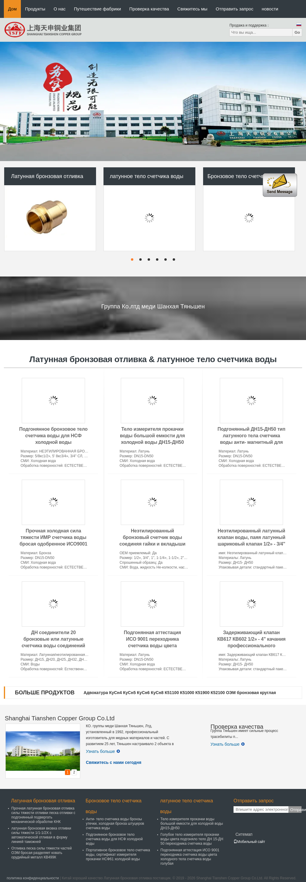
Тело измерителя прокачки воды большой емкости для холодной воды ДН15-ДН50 (152, 436)
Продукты (35, 8)
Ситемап (243, 834)
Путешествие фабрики (97, 8)
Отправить (296, 809)
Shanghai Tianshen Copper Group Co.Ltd (60, 718)
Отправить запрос (234, 8)
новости (270, 8)
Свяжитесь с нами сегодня (113, 762)
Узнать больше (103, 751)
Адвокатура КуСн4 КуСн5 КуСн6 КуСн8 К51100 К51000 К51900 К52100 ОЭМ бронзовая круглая (180, 692)
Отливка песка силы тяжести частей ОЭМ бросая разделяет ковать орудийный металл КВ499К (41, 852)
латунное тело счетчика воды (146, 176)
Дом (12, 8)
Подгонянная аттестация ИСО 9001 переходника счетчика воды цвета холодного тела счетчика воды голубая (152, 645)
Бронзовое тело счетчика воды (245, 176)
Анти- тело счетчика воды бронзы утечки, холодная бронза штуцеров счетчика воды (115, 823)
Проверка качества (149, 8)
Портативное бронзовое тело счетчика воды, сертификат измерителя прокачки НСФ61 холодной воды (118, 854)
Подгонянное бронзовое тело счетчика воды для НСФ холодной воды (53, 436)
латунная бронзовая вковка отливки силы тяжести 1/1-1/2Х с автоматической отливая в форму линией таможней (41, 835)
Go (297, 32)
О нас (60, 8)
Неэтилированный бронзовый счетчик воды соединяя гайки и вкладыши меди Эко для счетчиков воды (152, 544)
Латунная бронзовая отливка (47, 176)
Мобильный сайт (249, 842)
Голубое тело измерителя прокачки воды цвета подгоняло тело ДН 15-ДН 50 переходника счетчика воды (191, 839)
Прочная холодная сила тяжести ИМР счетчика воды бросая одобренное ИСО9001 (53, 537)
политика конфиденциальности (33, 878)
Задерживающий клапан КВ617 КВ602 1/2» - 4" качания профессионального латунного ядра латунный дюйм (251, 645)
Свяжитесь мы (192, 8)
